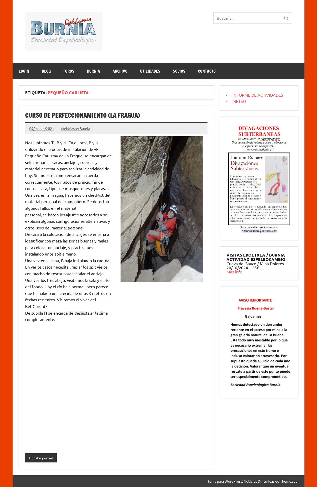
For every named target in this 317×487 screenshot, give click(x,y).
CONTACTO (207, 71)
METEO (239, 101)
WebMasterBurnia (75, 128)
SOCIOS (179, 71)
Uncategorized (41, 458)
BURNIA (93, 71)
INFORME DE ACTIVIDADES (257, 94)
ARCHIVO (120, 71)
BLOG (46, 71)
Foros (68, 71)
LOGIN (24, 71)
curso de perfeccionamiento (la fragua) (82, 115)
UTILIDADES (150, 71)
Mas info (234, 271)
